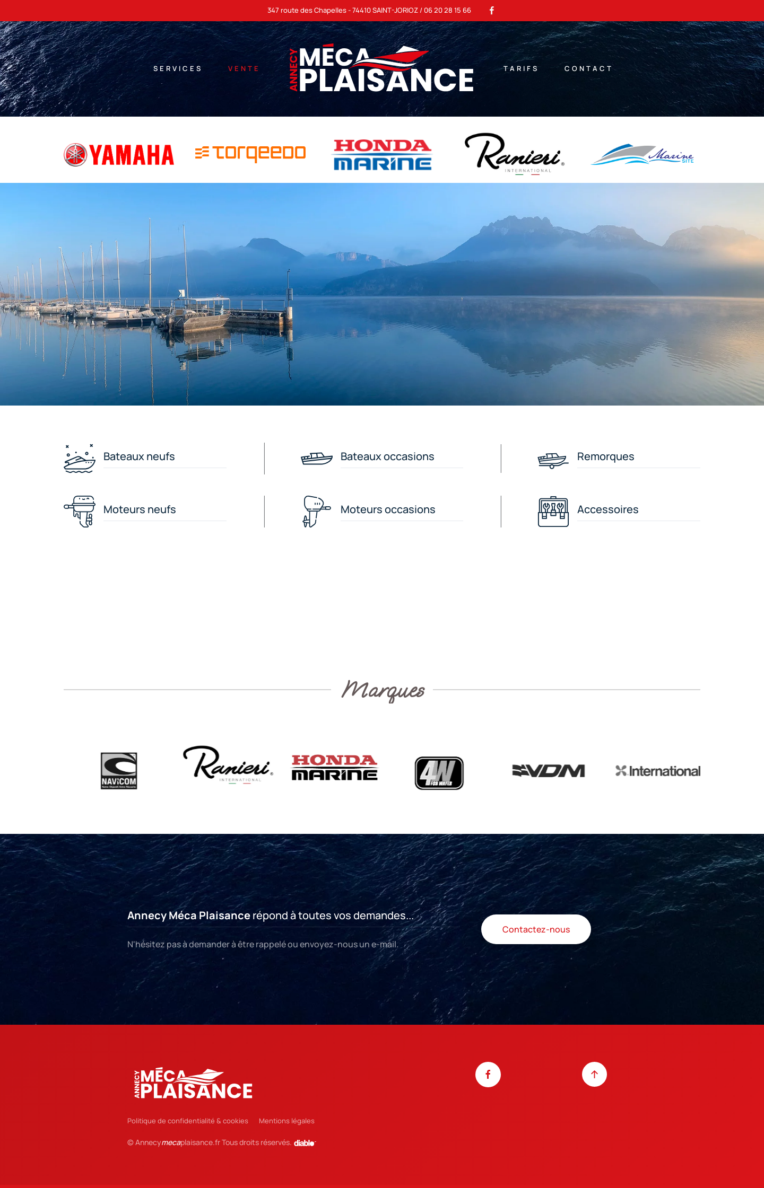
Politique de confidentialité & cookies (187, 1120)
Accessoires (608, 509)
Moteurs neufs (139, 509)
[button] (594, 1074)
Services (178, 68)
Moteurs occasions (388, 509)
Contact (589, 68)
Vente (244, 68)
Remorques (606, 456)
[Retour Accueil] (382, 69)
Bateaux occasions (388, 456)
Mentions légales (287, 1120)
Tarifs (521, 68)
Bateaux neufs (139, 456)
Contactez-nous (536, 929)
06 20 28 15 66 (447, 10)
